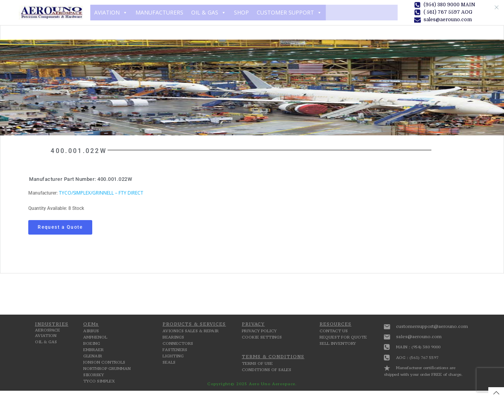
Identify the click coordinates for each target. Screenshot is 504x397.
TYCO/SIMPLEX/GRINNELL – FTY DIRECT (101, 192)
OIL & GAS (208, 12)
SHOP (241, 12)
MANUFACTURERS (159, 12)
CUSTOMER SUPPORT (289, 12)
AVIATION (111, 12)
